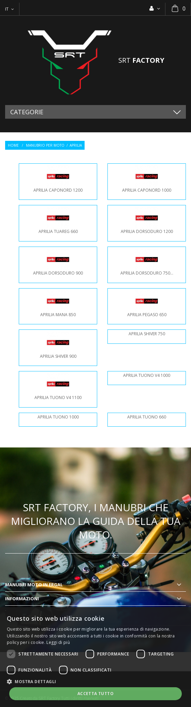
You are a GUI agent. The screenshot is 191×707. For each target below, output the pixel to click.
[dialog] (95, 657)
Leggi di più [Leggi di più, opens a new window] (58, 642)
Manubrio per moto (45, 145)
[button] (95, 681)
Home (13, 145)
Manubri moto (23, 584)
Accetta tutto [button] (95, 693)
